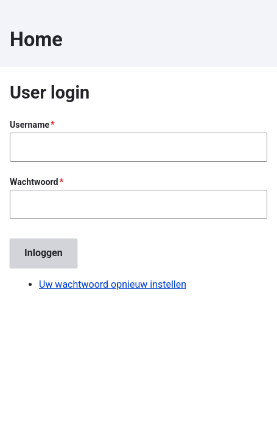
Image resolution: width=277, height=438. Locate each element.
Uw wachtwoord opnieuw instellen (112, 284)
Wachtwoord (34, 182)
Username (29, 125)
